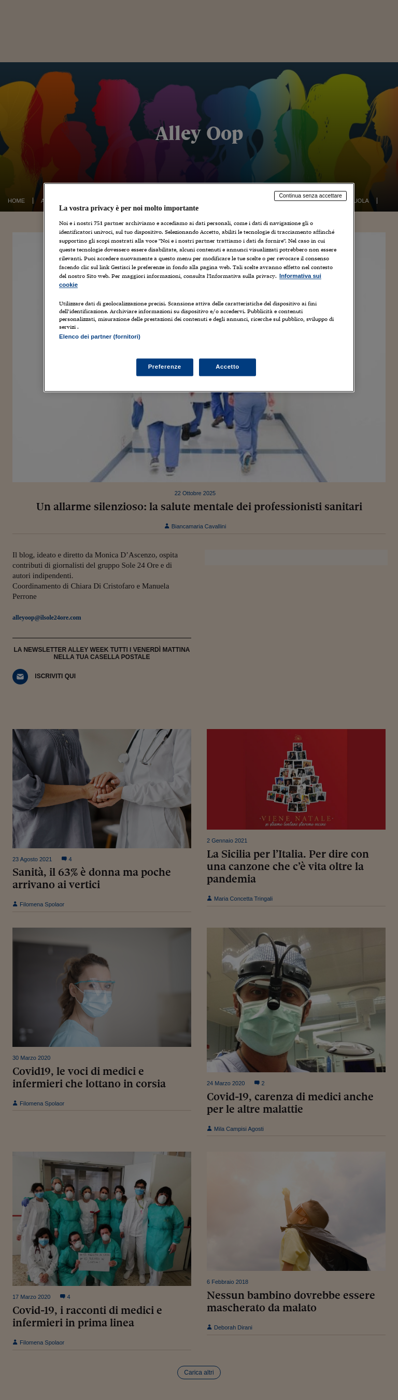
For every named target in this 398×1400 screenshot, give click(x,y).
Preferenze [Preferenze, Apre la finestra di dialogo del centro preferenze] (164, 367)
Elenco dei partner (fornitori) (99, 337)
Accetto (227, 367)
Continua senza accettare (310, 195)
